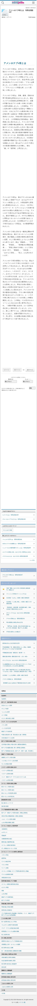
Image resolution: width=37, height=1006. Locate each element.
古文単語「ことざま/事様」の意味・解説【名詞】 (15, 675)
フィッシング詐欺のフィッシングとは (16, 594)
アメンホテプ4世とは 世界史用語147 (17, 576)
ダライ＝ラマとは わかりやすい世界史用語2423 (18, 613)
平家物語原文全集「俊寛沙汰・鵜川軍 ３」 (14, 652)
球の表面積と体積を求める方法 (14, 622)
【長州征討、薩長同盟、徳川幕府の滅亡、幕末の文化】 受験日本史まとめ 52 (18, 608)
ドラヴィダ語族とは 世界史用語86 (12, 679)
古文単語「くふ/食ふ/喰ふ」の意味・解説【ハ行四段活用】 (19, 602)
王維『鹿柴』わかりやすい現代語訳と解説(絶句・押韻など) (18, 589)
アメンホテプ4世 (7, 530)
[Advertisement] (18, 37)
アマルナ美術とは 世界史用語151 (15, 618)
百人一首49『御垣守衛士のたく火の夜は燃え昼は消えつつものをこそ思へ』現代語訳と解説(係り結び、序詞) (17, 670)
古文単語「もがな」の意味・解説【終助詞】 (18, 598)
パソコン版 (22, 1002)
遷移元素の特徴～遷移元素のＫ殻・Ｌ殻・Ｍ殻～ (15, 656)
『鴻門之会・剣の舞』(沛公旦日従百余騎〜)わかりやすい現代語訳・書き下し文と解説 (18, 627)
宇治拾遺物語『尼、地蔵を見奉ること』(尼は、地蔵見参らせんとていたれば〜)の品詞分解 (17, 648)
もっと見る (32, 560)
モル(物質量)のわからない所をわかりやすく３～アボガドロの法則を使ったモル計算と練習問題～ (17, 665)
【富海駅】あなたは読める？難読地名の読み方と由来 (16, 683)
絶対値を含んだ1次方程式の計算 (11, 643)
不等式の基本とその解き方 (13, 631)
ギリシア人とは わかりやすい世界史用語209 (15, 660)
